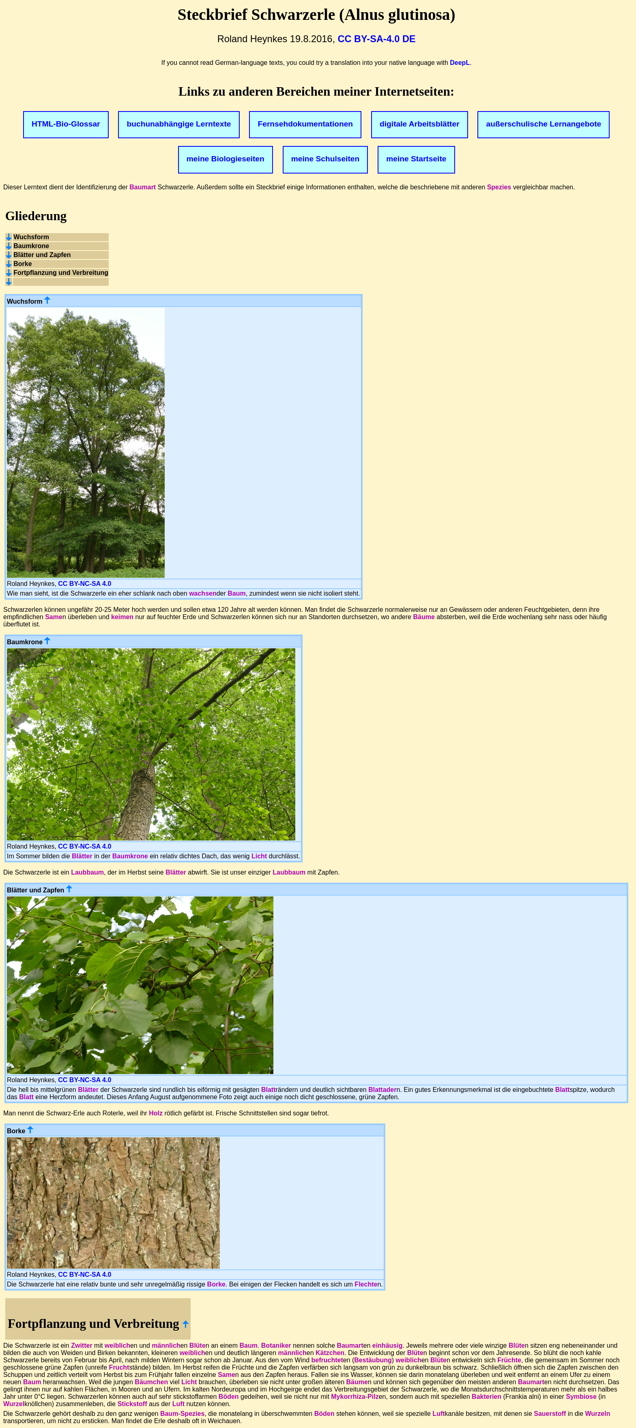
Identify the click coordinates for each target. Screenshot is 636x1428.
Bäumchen (151, 1382)
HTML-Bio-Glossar (66, 124)
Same (53, 616)
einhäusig (387, 1345)
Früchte (509, 1360)
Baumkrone (130, 856)
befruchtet (327, 1360)
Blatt (268, 1089)
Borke (216, 1284)
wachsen (203, 593)
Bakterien (486, 1396)
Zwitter (81, 1345)
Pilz (373, 1396)
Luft (178, 1403)
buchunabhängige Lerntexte (179, 124)
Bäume (423, 616)
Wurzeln (597, 1413)
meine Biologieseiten (225, 158)
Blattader (382, 1089)
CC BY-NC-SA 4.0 (84, 583)
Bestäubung (372, 1360)
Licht (259, 856)
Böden (229, 1396)
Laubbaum (87, 872)
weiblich (117, 1345)
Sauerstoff (550, 1413)
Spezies (499, 187)
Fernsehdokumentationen (305, 124)
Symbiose (581, 1396)
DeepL (460, 62)
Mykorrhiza (348, 1396)
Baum (236, 593)
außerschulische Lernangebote (544, 124)
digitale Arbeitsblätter (420, 124)
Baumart (142, 187)
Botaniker (276, 1345)
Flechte (366, 1284)
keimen (122, 616)
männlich (166, 1345)
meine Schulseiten (325, 158)
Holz (156, 1113)
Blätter (82, 856)
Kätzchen (330, 1352)
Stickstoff (132, 1403)
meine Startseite (416, 158)
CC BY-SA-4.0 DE (377, 39)
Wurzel (13, 1403)
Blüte (197, 1345)
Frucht (119, 1367)
